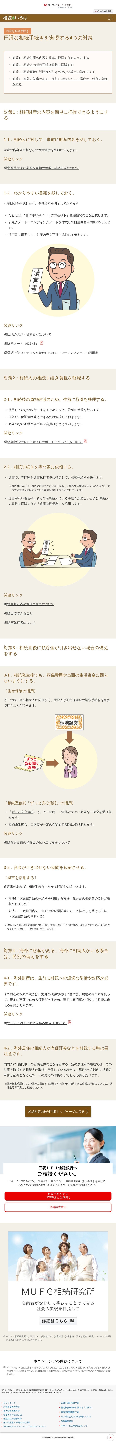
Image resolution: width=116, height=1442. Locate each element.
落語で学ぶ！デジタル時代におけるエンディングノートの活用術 (53, 353)
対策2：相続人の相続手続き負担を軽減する (42, 64)
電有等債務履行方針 (70, 1412)
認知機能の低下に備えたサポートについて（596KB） (45, 442)
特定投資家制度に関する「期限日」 (77, 1407)
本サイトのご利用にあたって (74, 1426)
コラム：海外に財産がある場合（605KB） (37, 1023)
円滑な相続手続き (17, 31)
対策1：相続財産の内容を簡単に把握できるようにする (50, 57)
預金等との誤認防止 (12, 1415)
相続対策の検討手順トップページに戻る (56, 1111)
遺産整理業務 (49, 503)
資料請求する (58, 1207)
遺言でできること (20, 613)
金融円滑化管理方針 (70, 1403)
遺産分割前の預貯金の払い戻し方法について (39, 842)
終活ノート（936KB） (23, 343)
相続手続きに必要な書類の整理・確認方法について (43, 168)
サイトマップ (9, 1403)
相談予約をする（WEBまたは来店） (58, 1195)
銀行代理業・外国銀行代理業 (16, 1422)
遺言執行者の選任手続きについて (31, 604)
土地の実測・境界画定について (29, 334)
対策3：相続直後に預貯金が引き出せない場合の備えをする (53, 71)
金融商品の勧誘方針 (12, 1418)
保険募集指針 (67, 1421)
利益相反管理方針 (11, 1407)
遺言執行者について (22, 622)
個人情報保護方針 (11, 1411)
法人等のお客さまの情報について (76, 1416)
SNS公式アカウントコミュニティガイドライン (24, 1426)
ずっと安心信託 (22, 812)
